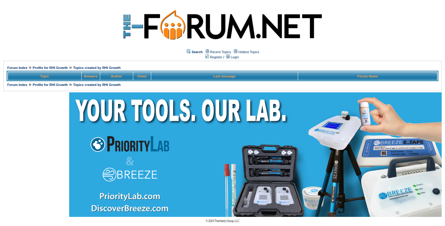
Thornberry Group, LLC (226, 221)
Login (232, 57)
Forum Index (17, 68)
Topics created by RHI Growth (97, 68)
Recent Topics (220, 52)
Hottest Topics (248, 52)
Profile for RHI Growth (50, 68)
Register (213, 57)
